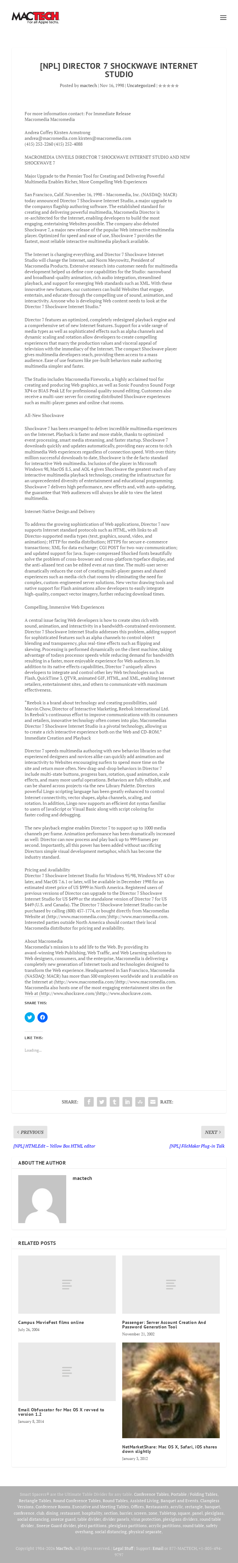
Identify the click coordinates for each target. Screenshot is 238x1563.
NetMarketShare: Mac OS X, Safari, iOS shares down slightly (169, 1449)
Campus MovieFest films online (51, 1322)
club (40, 1513)
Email (158, 1548)
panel (197, 1513)
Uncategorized (141, 85)
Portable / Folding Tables (194, 1494)
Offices (137, 1507)
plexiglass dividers (180, 1519)
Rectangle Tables (35, 1500)
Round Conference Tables (77, 1500)
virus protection (146, 1519)
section (111, 1513)
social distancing (33, 1519)
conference (24, 1513)
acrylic (177, 1507)
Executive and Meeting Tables (100, 1507)
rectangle (194, 1507)
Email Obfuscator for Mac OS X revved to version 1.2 (61, 1412)
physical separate (145, 1532)
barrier (126, 1513)
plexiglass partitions (127, 1525)
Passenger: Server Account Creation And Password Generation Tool (164, 1324)
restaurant (70, 1513)
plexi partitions (92, 1525)
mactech (88, 85)
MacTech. (65, 1548)
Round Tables (115, 1500)
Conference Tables (151, 1494)
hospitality (92, 1513)
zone (152, 1513)
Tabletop (167, 1513)
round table (193, 1525)
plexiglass (214, 1513)
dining (52, 1513)
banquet (212, 1507)
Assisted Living (144, 1500)
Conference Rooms (53, 1507)
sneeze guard (63, 1519)
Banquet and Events (179, 1500)
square (184, 1513)
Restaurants (157, 1507)
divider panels (116, 1519)
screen (140, 1513)
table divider (89, 1519)
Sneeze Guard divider (56, 1525)
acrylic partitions (165, 1525)
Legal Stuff (123, 1548)
